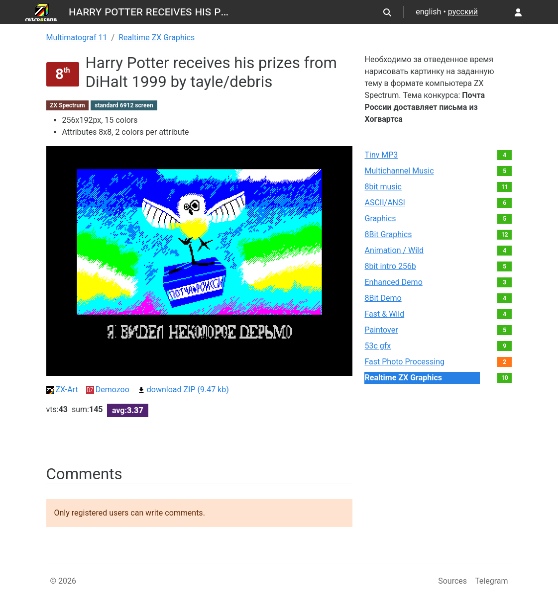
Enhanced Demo (393, 282)
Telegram (491, 581)
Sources (452, 581)
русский (463, 11)
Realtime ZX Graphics (156, 37)
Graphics (380, 218)
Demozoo (107, 389)
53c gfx (377, 345)
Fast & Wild (384, 314)
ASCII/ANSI (384, 202)
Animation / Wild (394, 250)
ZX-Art (62, 389)
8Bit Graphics (388, 234)
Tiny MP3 (381, 155)
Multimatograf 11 (77, 37)
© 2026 (63, 581)
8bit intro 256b (390, 266)
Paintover (381, 330)
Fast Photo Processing (404, 361)
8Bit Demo (382, 298)
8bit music (382, 186)
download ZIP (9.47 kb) (183, 389)
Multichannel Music (399, 170)
